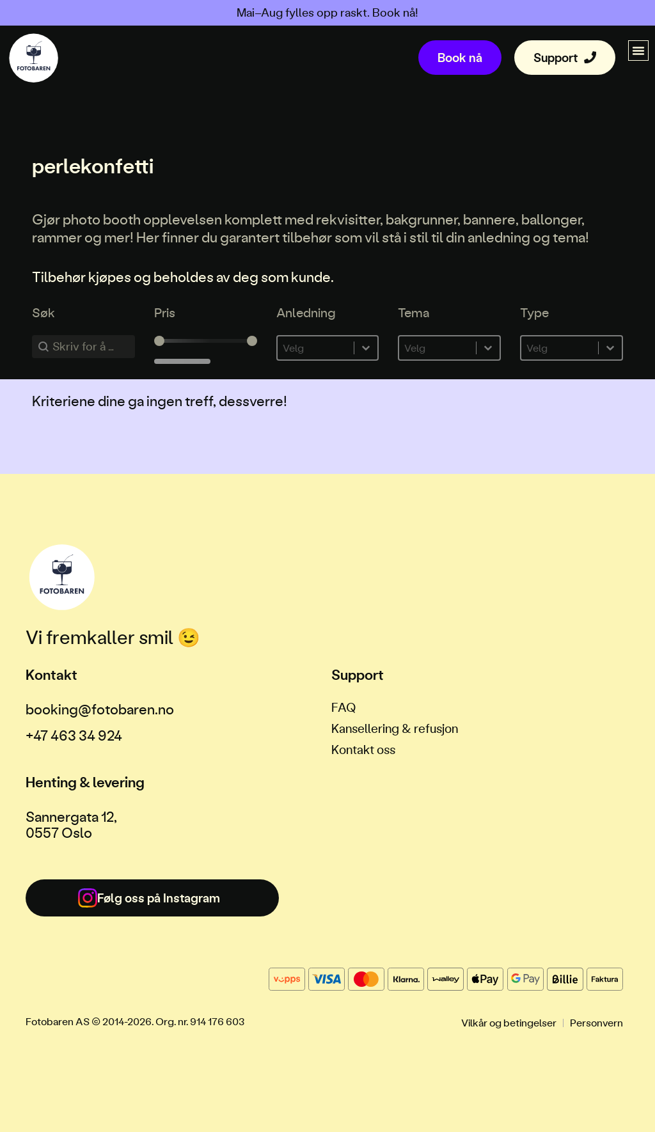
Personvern (596, 1022)
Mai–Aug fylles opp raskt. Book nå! (327, 12)
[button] (638, 50)
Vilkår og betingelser (508, 1022)
